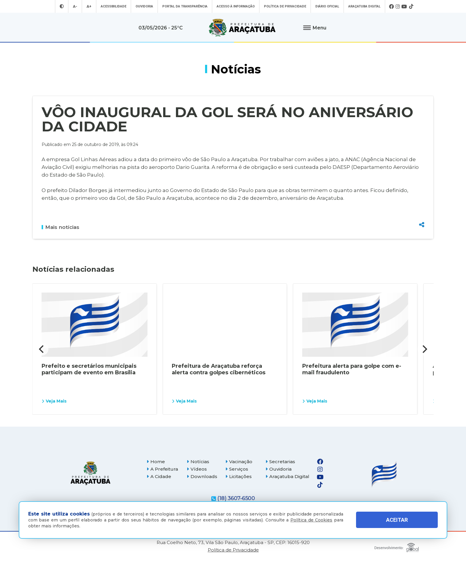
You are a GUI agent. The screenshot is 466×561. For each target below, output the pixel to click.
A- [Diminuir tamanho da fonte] (75, 6)
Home (156, 461)
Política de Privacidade (285, 6)
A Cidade (159, 476)
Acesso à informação (236, 6)
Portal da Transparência (184, 6)
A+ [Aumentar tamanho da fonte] (89, 6)
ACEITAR (397, 520)
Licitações (238, 476)
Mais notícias (60, 227)
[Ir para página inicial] (242, 27)
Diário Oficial (327, 6)
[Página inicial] (90, 473)
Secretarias (280, 461)
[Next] (424, 349)
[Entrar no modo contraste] (61, 6)
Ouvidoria (144, 6)
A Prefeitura (162, 469)
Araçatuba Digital (364, 6)
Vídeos (197, 469)
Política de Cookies (311, 520)
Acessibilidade (113, 6)
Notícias (198, 461)
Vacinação (238, 461)
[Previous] (41, 349)
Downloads (202, 476)
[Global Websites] (396, 546)
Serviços (236, 469)
